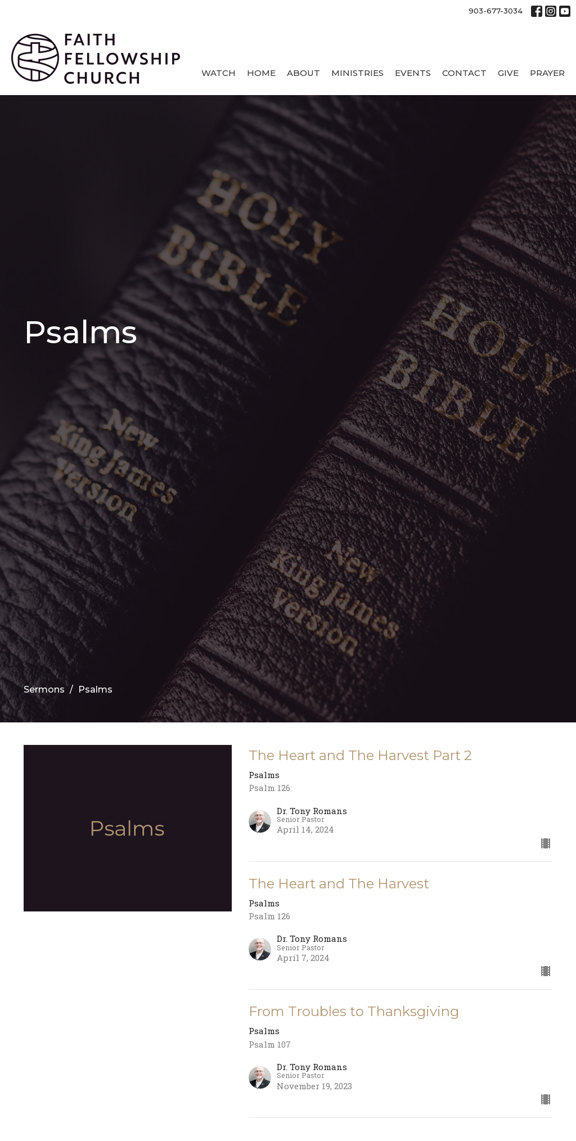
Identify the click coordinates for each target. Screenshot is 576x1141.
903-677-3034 (496, 10)
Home (261, 73)
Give (508, 73)
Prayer (547, 73)
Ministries (357, 73)
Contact (464, 73)
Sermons (44, 689)
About (303, 73)
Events (413, 73)
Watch (218, 73)
